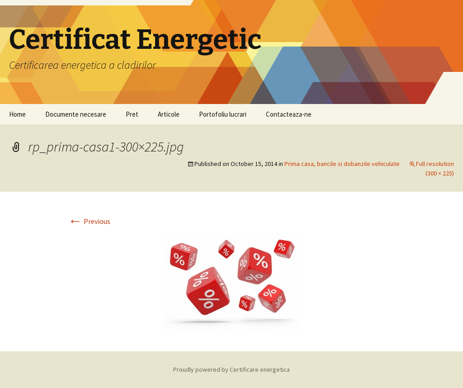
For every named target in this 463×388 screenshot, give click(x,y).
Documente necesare (75, 114)
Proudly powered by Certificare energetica (231, 369)
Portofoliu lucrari (222, 114)
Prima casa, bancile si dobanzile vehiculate (342, 164)
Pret (132, 114)
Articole (169, 114)
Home (17, 114)
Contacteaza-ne (289, 114)
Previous (89, 221)
